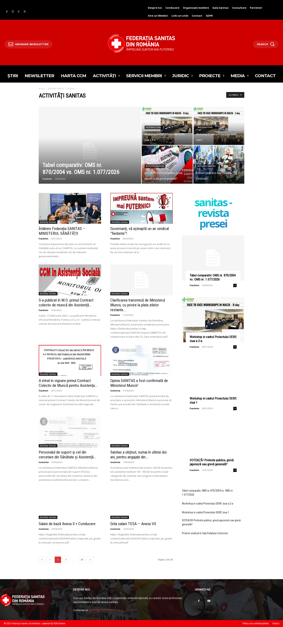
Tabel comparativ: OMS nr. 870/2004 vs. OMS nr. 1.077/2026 (213, 277)
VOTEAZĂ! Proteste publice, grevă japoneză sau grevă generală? (212, 462)
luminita (115, 390)
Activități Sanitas (56, 88)
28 (82, 559)
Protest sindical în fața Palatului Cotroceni (205, 533)
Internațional (154, 127)
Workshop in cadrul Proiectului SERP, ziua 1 (205, 512)
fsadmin (47, 178)
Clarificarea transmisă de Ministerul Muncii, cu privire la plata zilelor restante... (137, 305)
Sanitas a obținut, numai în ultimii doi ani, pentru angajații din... (138, 454)
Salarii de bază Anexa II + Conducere (67, 523)
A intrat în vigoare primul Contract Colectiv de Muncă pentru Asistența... (68, 383)
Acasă (41, 88)
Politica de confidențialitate (256, 623)
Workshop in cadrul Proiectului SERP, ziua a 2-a (207, 503)
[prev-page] (42, 560)
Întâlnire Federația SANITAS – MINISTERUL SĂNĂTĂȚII (62, 231)
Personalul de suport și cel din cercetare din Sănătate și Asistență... (67, 454)
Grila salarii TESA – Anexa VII (133, 523)
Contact (275, 623)
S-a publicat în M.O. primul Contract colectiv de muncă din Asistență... (66, 302)
